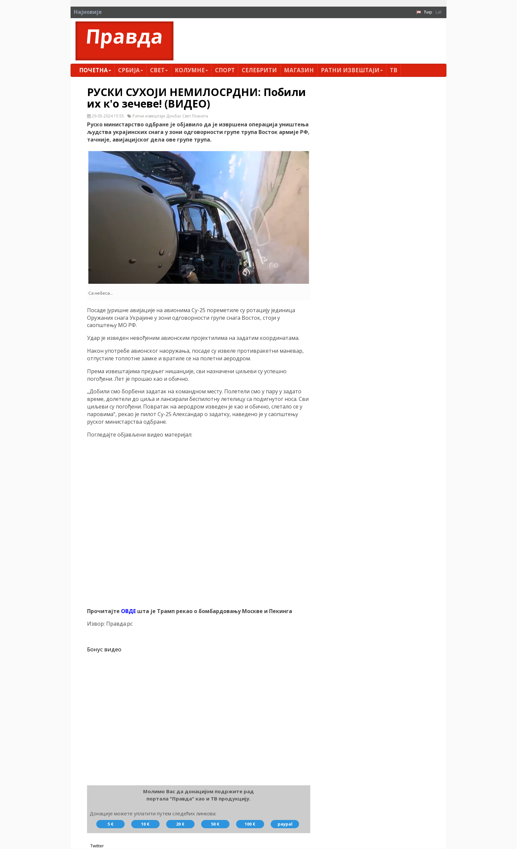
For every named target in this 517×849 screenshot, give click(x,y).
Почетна (95, 70)
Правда (124, 36)
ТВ (393, 70)
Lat (438, 12)
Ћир (428, 12)
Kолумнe (191, 70)
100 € (250, 824)
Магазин (299, 70)
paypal (285, 824)
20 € (180, 824)
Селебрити (259, 70)
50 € (215, 824)
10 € (145, 824)
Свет (159, 70)
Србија (130, 70)
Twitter (97, 846)
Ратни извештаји (352, 70)
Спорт (225, 70)
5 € (110, 824)
